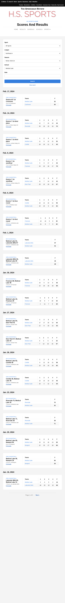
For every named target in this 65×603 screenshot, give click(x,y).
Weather (34, 1)
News (15, 1)
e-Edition (33, 5)
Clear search (32, 85)
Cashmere (28, 104)
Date (5, 72)
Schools (39, 29)
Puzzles (21, 5)
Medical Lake (28, 101)
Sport (6, 42)
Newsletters (27, 5)
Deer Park (28, 184)
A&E (30, 1)
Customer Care (47, 5)
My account (60, 5)
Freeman (27, 166)
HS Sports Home (32, 21)
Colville (27, 144)
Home (16, 29)
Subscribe (54, 5)
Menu (3, 1)
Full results (8, 105)
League (6, 50)
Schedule (30, 29)
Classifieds (39, 5)
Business (25, 1)
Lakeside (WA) (29, 243)
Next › (38, 495)
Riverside (27, 126)
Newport (27, 445)
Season (6, 57)
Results (23, 29)
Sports (20, 1)
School (6, 65)
